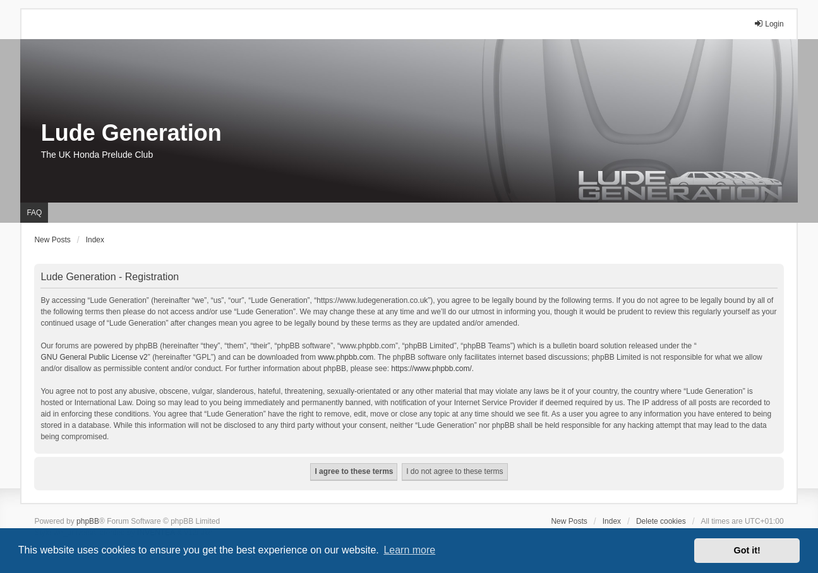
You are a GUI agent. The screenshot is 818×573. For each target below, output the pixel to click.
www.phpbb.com (345, 357)
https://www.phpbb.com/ (431, 368)
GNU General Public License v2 (93, 357)
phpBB (87, 521)
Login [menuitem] (768, 23)
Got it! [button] (747, 550)
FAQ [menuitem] (34, 212)
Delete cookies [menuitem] (661, 521)
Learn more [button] (409, 550)
